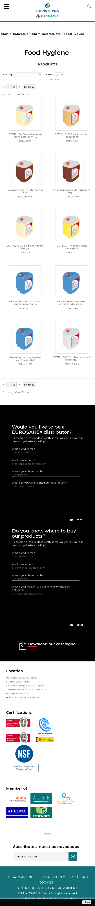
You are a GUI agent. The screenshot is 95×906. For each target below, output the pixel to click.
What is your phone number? (29, 471)
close (87, 902)
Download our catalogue (52, 644)
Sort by (8, 74)
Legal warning (21, 877)
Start (6, 34)
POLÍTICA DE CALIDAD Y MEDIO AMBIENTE (47, 888)
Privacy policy (53, 877)
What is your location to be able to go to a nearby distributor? (41, 588)
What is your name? (23, 448)
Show (49, 74)
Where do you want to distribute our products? (39, 482)
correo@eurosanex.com (26, 697)
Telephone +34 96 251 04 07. (35, 689)
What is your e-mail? (23, 460)
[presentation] (47, 507)
